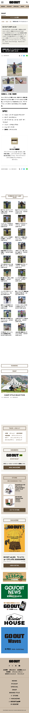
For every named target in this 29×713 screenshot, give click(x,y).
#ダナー (7, 437)
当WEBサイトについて (10, 674)
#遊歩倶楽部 (19, 433)
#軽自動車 (7, 435)
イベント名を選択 (14, 17)
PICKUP (9, 6)
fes (10, 21)
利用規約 (8, 672)
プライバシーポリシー (17, 672)
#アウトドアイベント (17, 435)
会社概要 (5, 670)
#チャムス (12, 433)
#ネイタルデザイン (9, 440)
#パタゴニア (19, 440)
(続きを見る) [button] (15, 159)
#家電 (6, 433)
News (3, 6)
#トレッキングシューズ (16, 437)
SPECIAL (16, 6)
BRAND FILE (14, 693)
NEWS (14, 681)
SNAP (22, 6)
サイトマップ (20, 674)
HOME (3, 21)
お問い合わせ (12, 670)
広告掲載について (21, 670)
